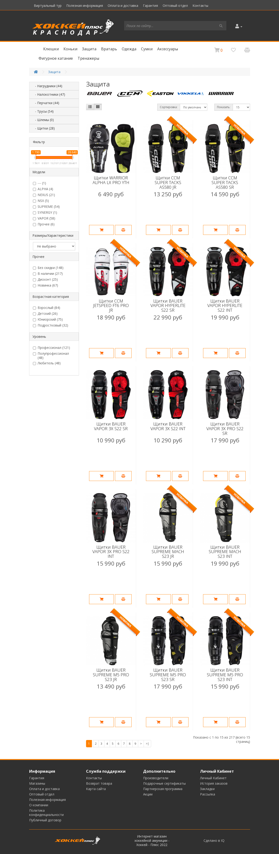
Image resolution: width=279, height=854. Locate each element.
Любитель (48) (47, 363)
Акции (148, 794)
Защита (89, 48)
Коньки (70, 48)
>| (147, 744)
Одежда (129, 48)
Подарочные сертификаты (164, 783)
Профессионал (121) (51, 348)
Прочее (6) (44, 224)
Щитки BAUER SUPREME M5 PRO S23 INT (225, 674)
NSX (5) (41, 201)
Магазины (37, 783)
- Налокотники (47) (48, 94)
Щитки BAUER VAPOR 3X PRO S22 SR (225, 428)
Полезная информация (84, 5)
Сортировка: (168, 107)
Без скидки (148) (48, 268)
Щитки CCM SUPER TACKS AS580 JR (168, 182)
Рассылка (207, 794)
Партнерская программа (162, 789)
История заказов (214, 783)
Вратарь (109, 48)
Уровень (39, 336)
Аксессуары (167, 48)
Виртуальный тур (48, 5)
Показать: (223, 107)
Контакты (200, 5)
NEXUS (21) (44, 195)
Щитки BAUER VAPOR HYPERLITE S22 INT (224, 305)
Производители (155, 778)
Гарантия (150, 5)
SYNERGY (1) (45, 212)
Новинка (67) (45, 285)
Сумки (147, 48)
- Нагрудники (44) (47, 86)
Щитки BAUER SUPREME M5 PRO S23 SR (168, 674)
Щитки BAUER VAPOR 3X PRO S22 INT (111, 551)
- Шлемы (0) (43, 120)
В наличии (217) (48, 274)
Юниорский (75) (48, 319)
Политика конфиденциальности (46, 812)
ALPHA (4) (43, 189)
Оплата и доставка (123, 5)
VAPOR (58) (44, 218)
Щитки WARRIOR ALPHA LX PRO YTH (111, 180)
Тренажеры (88, 58)
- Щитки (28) (43, 128)
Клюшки (51, 48)
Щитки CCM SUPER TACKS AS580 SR (225, 182)
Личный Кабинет (213, 778)
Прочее (38, 256)
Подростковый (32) (50, 325)
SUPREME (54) (46, 207)
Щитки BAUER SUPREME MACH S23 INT (225, 551)
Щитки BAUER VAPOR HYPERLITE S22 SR (167, 305)
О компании (38, 805)
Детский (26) (45, 313)
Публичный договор (45, 820)
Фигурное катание (56, 58)
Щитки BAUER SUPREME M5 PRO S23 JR (111, 674)
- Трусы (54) (43, 111)
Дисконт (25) (45, 279)
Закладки (207, 789)
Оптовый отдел (175, 5)
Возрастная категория (50, 296)
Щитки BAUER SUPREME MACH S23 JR (168, 551)
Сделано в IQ (214, 840)
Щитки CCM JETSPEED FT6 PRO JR (111, 305)
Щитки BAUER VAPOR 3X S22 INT (167, 426)
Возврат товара (99, 783)
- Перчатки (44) (45, 103)
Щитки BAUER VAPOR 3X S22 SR (111, 426)
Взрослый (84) (46, 308)
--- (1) (39, 183)
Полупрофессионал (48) (51, 355)
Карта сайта (96, 789)
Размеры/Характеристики (52, 235)
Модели (38, 172)
